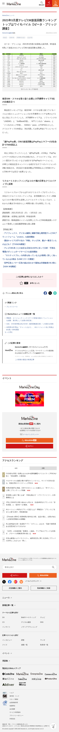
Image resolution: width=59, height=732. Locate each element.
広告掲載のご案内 (15, 588)
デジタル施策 (26, 622)
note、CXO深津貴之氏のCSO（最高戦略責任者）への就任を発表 (29, 324)
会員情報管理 (14, 702)
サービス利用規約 (15, 712)
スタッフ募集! (14, 699)
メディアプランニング (29, 627)
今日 (16, 468)
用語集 (6, 661)
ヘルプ (12, 693)
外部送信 (12, 719)
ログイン (29, 446)
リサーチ (11, 37)
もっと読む (9, 332)
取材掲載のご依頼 (43, 588)
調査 (22, 640)
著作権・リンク (14, 696)
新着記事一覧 (9, 605)
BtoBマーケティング (28, 617)
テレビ (5, 37)
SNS (41, 622)
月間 (43, 468)
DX (3, 617)
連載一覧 (24, 645)
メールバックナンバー (29, 434)
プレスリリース (12, 307)
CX (3, 622)
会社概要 (12, 709)
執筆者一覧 (44, 645)
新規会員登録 (29, 440)
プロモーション (21, 37)
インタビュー (7, 640)
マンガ (42, 640)
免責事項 (12, 706)
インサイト (6, 627)
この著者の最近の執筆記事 (24, 359)
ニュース (30, 37)
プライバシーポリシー (16, 715)
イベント (7, 653)
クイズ (4, 645)
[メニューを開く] (3, 3)
